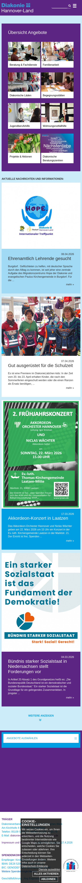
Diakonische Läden (20, 95)
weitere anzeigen (41, 715)
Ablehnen (48, 879)
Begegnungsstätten (54, 95)
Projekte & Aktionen (21, 156)
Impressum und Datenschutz (18, 842)
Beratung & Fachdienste (23, 64)
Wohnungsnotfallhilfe (54, 126)
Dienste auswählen (49, 869)
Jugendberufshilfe (20, 126)
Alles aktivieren (46, 873)
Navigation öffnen (74, 6)
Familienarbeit (51, 64)
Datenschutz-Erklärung (35, 866)
